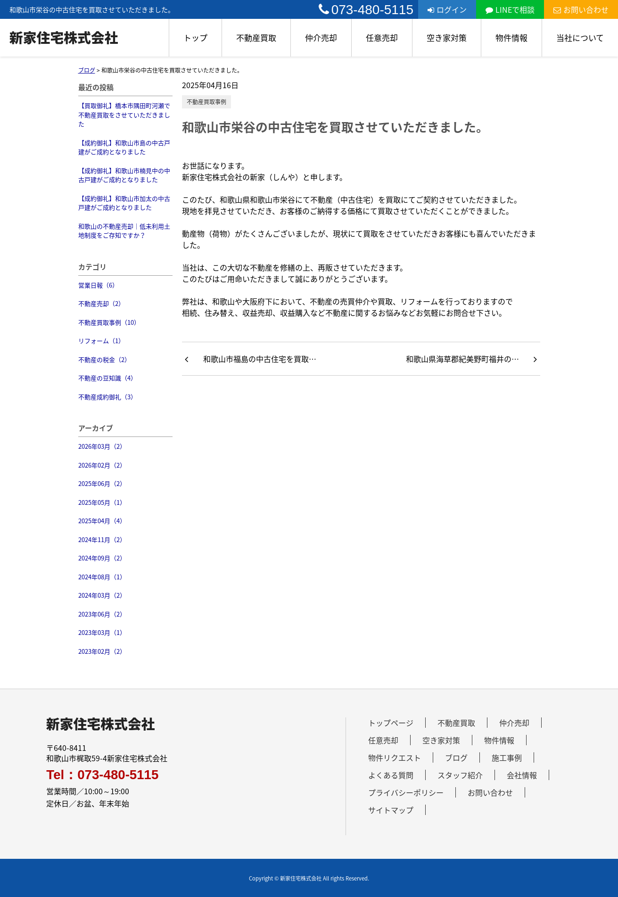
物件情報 (511, 37)
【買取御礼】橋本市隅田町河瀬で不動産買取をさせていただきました (124, 114)
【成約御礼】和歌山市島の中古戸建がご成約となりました (124, 147)
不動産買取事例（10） (109, 322)
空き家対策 (447, 37)
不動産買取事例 (206, 102)
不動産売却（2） (101, 303)
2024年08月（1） (102, 576)
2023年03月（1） (102, 632)
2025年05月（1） (102, 502)
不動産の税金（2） (104, 359)
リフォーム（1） (101, 340)
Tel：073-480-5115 (102, 775)
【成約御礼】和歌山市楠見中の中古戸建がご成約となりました (124, 175)
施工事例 (507, 757)
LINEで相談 (510, 9)
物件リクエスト (394, 757)
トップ (195, 37)
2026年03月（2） (102, 446)
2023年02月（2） (102, 651)
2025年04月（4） (102, 520)
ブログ (456, 757)
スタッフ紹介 (460, 775)
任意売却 (382, 37)
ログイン (447, 9)
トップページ (390, 722)
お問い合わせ (581, 9)
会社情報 (522, 775)
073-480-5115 (366, 9)
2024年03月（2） (102, 595)
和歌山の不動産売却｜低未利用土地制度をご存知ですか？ (124, 231)
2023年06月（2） (102, 613)
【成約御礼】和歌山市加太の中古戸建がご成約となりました (124, 203)
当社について (580, 37)
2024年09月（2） (102, 557)
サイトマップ (390, 810)
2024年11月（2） (102, 539)
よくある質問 (390, 775)
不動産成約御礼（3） (107, 396)
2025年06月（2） (102, 483)
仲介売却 (321, 37)
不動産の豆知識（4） (107, 377)
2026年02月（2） (102, 465)
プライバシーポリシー (406, 792)
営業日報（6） (98, 284)
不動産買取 (256, 37)
